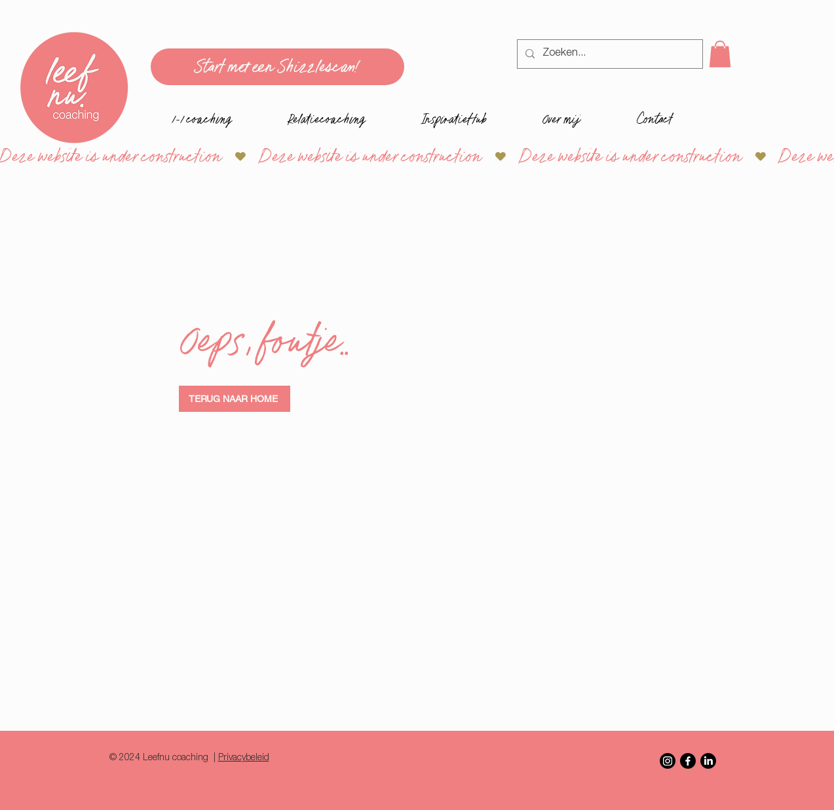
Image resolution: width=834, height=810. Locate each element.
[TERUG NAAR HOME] (234, 399)
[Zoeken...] (608, 54)
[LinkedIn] (708, 761)
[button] (720, 54)
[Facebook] (688, 761)
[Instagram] (667, 761)
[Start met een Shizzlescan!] (277, 66)
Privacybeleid (243, 758)
